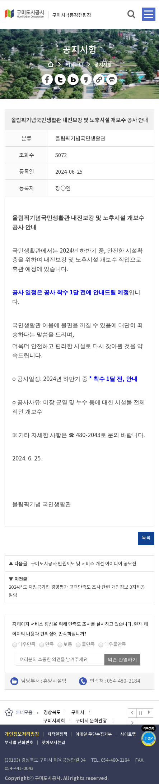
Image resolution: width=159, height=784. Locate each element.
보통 (68, 644)
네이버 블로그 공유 (73, 79)
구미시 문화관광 (91, 721)
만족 (49, 644)
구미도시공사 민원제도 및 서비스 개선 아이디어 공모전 (83, 564)
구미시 (77, 712)
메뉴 (148, 14)
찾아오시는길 (53, 742)
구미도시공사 (24, 16)
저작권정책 (57, 734)
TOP (149, 738)
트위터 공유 (60, 79)
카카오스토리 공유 (86, 79)
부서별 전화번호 (19, 742)
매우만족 (27, 644)
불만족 (88, 644)
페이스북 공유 (47, 79)
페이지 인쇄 (112, 79)
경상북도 (52, 712)
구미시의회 (54, 721)
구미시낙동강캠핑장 (71, 15)
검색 (131, 14)
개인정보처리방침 (22, 734)
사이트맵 (128, 734)
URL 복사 (99, 79)
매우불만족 (115, 644)
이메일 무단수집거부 (93, 734)
